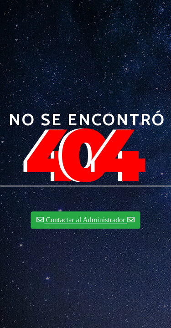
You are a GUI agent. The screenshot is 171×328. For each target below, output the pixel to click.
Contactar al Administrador (85, 220)
